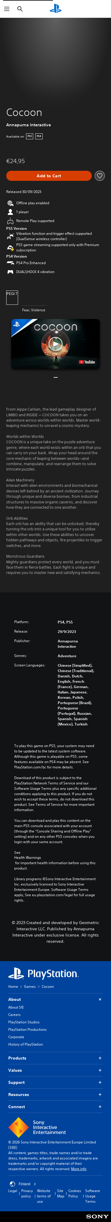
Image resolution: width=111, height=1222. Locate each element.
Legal (12, 1190)
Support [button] (55, 1082)
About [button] (55, 999)
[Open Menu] (6, 9)
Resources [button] (55, 1094)
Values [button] (55, 1070)
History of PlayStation (25, 1044)
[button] (55, 344)
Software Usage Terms (92, 1196)
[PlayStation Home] (55, 9)
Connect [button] (55, 1107)
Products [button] (55, 1058)
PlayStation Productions (27, 1029)
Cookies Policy (74, 1193)
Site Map (60, 1193)
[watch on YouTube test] (87, 362)
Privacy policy (27, 1193)
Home (13, 986)
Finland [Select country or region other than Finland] (23, 1184)
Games (30, 986)
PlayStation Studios (24, 1022)
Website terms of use (44, 1196)
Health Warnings (27, 857)
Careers (14, 1014)
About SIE (16, 1007)
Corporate (16, 1036)
